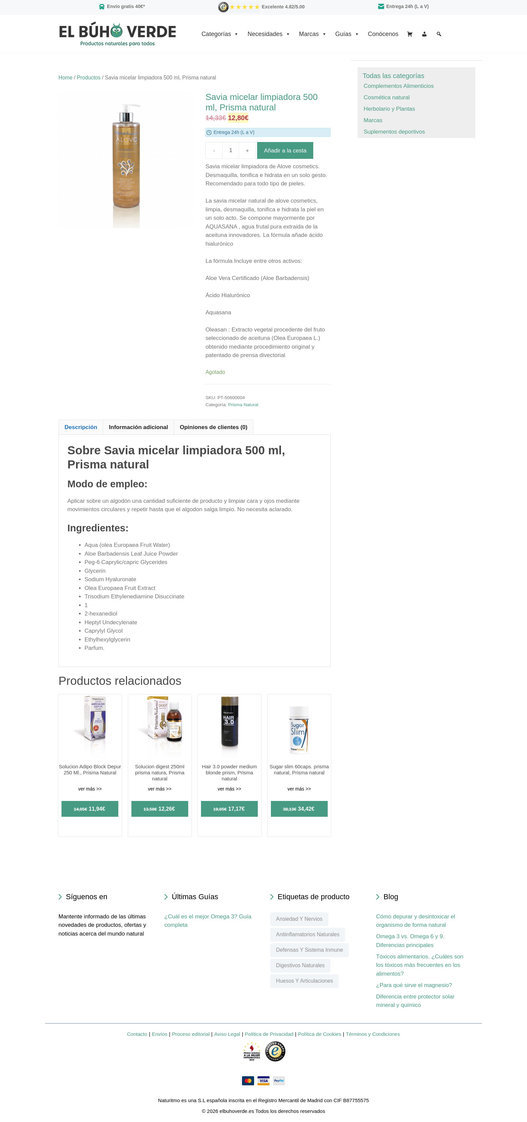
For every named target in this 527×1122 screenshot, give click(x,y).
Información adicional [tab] (138, 427)
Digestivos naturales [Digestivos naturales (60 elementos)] (300, 965)
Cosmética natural (387, 97)
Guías (347, 34)
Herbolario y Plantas (389, 109)
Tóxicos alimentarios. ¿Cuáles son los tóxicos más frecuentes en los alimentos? (419, 965)
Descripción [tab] (81, 427)
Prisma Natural (243, 404)
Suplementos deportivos (394, 132)
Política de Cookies (319, 1034)
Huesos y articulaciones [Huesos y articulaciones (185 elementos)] (304, 981)
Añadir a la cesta (285, 150)
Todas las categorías (393, 75)
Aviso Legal (227, 1034)
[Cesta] (410, 34)
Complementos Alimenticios (399, 86)
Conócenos (383, 34)
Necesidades (268, 34)
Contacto (137, 1034)
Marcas (313, 34)
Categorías (220, 34)
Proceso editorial (191, 1034)
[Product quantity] (230, 150)
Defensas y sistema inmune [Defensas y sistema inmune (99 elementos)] (309, 950)
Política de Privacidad (269, 1034)
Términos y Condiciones (373, 1034)
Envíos (159, 1034)
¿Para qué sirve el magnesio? (414, 985)
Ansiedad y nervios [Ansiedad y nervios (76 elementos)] (299, 919)
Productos (88, 77)
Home (65, 77)
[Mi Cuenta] (424, 34)
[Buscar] (439, 34)
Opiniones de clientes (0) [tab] (213, 427)
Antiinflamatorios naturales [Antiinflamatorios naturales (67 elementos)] (307, 934)
